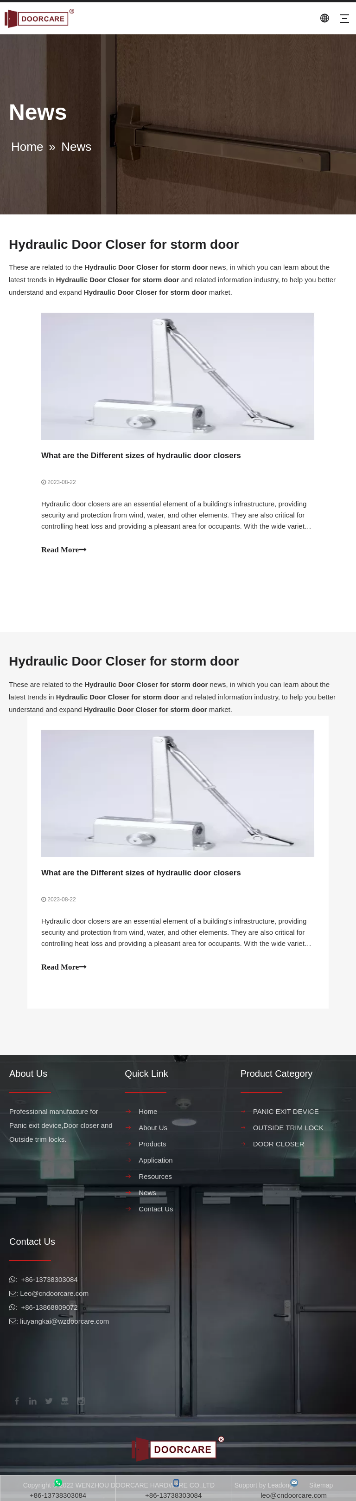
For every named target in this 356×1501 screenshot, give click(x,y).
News (147, 1193)
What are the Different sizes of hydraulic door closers (141, 455)
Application (155, 1160)
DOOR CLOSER (279, 1144)
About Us (153, 1128)
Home (148, 1111)
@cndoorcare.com (60, 1293)
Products (152, 1144)
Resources (155, 1176)
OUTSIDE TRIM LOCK (288, 1128)
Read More (64, 549)
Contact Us (156, 1209)
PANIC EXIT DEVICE (286, 1111)
